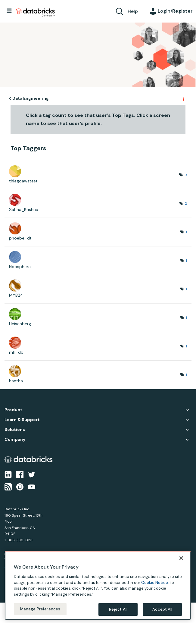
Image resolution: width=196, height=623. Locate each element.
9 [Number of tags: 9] (186, 175)
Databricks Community (35, 12)
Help (133, 11)
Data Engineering (30, 98)
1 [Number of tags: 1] (186, 232)
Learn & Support (22, 419)
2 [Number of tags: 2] (186, 203)
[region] (98, 585)
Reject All (118, 609)
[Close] (181, 558)
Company (15, 439)
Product (13, 409)
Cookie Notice (154, 582)
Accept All (162, 609)
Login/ (175, 11)
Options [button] (183, 98)
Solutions (15, 429)
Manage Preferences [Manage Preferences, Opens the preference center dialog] (40, 609)
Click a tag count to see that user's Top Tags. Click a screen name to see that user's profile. (98, 119)
